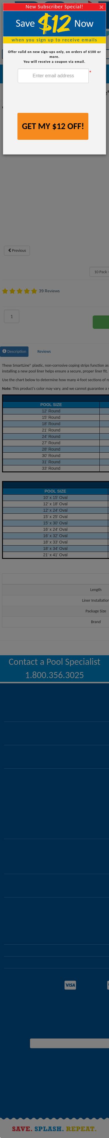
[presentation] (62, 98)
